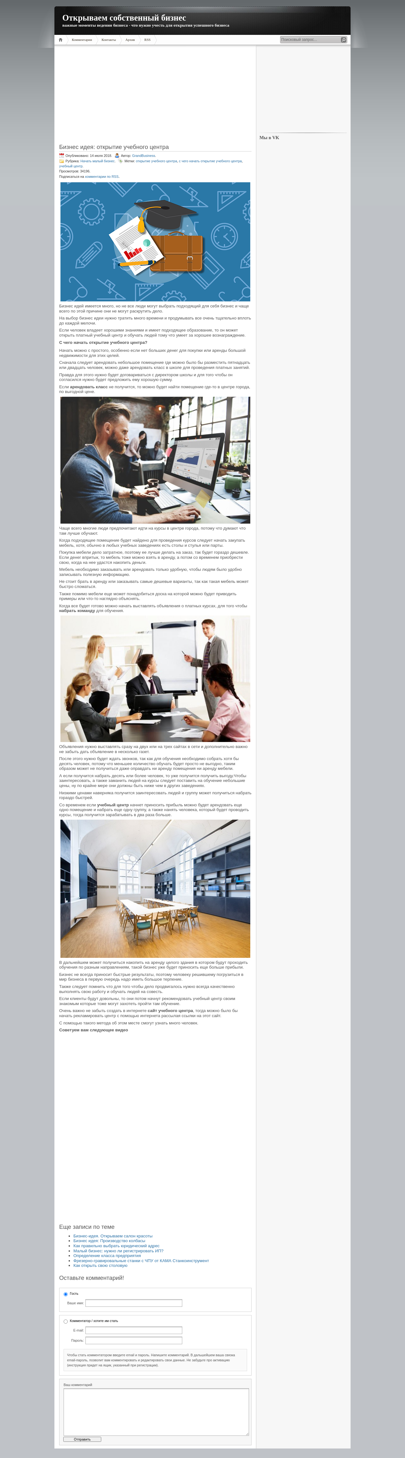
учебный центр (71, 166)
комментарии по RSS (101, 176)
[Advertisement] (155, 96)
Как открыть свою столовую (100, 1265)
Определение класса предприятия (107, 1255)
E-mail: (78, 1330)
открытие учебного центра (156, 161)
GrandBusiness (143, 156)
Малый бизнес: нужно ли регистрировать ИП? (118, 1250)
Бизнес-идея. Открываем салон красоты (113, 1236)
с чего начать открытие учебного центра (210, 161)
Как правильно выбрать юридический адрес (116, 1245)
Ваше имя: (75, 1303)
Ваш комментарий (78, 1385)
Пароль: (77, 1340)
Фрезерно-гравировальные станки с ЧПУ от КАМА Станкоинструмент (141, 1260)
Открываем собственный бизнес (124, 18)
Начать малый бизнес (97, 161)
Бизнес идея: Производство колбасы (109, 1240)
